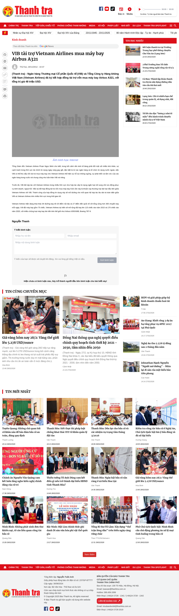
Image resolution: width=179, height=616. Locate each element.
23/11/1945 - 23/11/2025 (100, 33)
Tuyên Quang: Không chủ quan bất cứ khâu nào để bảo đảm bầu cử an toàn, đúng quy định (21, 432)
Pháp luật (113, 25)
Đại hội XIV (47, 33)
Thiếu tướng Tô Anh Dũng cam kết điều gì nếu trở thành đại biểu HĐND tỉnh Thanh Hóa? (67, 481)
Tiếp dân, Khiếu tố (45, 25)
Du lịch (137, 25)
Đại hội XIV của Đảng (70, 33)
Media (92, 25)
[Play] (139, 9)
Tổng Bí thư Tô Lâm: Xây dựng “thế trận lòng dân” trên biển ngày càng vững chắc (111, 530)
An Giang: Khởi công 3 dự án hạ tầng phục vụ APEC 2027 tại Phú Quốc (157, 324)
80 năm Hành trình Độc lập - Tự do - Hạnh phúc (142, 33)
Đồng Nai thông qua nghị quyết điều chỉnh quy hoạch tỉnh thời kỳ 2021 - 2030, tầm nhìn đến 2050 (90, 342)
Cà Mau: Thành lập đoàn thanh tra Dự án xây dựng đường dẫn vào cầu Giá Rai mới (157, 82)
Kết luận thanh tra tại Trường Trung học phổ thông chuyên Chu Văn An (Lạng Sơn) (157, 50)
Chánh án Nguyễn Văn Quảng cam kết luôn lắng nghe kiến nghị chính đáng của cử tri (22, 481)
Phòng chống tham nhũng (71, 25)
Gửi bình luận (107, 260)
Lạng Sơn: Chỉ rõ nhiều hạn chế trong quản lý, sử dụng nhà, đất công (158, 99)
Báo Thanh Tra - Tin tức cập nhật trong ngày (27, 11)
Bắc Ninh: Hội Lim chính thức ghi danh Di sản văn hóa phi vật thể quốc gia (67, 530)
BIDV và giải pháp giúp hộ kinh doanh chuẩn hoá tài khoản (155, 301)
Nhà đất (125, 25)
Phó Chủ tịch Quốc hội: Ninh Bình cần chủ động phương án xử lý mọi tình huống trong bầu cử (155, 530)
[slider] (152, 9)
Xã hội (101, 25)
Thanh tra (27, 25)
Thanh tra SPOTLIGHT (155, 25)
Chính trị (14, 25)
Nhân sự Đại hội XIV (25, 33)
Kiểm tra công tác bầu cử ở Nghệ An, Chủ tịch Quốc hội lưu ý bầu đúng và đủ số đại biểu (156, 432)
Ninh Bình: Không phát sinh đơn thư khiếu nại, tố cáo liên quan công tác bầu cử (22, 530)
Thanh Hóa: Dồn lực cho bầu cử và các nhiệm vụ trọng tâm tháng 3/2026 (110, 432)
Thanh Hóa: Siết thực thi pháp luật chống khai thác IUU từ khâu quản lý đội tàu (67, 432)
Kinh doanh (19, 39)
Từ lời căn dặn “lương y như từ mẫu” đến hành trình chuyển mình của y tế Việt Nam (157, 116)
